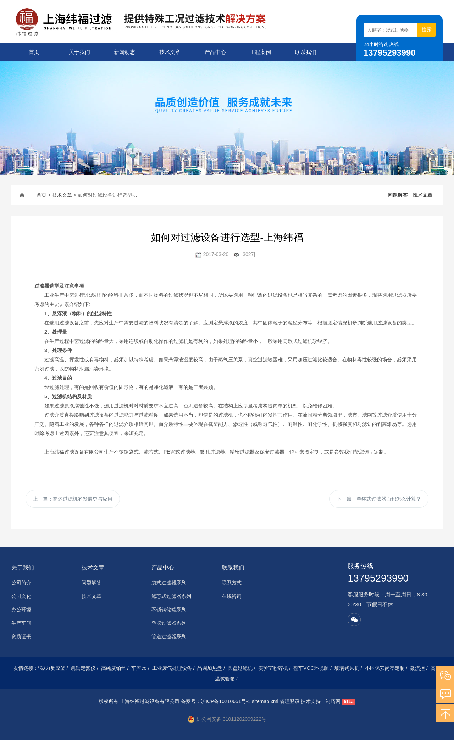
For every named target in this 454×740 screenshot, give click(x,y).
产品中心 (215, 52)
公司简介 (21, 582)
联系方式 (232, 582)
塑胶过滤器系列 (168, 623)
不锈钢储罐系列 (168, 609)
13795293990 (378, 578)
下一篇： (379, 499)
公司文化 (21, 596)
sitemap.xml (265, 701)
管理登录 (290, 701)
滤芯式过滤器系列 (171, 596)
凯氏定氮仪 (83, 668)
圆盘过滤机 (240, 668)
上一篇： (72, 499)
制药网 (333, 701)
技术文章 (170, 52)
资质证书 (21, 636)
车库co (138, 668)
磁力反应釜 (52, 668)
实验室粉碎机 (273, 668)
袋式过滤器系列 (168, 582)
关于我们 (79, 52)
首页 (34, 52)
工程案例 (260, 52)
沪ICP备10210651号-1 (225, 701)
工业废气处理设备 (172, 668)
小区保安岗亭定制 (385, 668)
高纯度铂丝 (113, 668)
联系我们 (305, 52)
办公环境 (21, 609)
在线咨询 (232, 596)
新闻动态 (124, 52)
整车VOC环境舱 (311, 668)
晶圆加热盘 (209, 668)
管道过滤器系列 (168, 636)
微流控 (417, 668)
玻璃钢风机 (346, 668)
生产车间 (21, 623)
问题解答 (398, 195)
